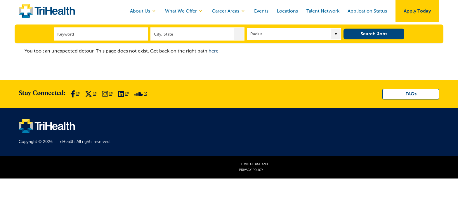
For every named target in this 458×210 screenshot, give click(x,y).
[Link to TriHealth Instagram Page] (107, 93)
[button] (238, 33)
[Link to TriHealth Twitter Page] (90, 93)
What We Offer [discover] (184, 11)
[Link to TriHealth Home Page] (47, 11)
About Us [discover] (143, 11)
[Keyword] (101, 33)
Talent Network (322, 11)
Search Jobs (373, 33)
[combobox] (197, 33)
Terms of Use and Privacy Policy (253, 167)
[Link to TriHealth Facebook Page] (75, 93)
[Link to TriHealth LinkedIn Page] (123, 93)
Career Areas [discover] (229, 11)
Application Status (367, 11)
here (213, 51)
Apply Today (417, 11)
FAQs (411, 94)
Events (261, 11)
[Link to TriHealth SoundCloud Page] (140, 93)
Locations (287, 11)
